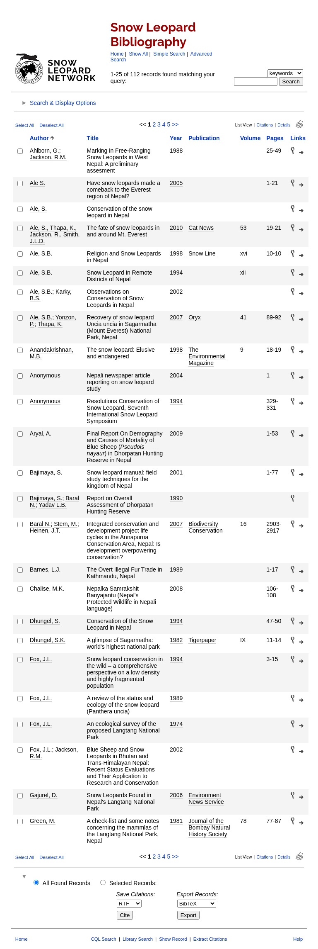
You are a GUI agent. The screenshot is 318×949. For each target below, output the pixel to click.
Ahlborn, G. (44, 150)
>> (175, 124)
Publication (203, 138)
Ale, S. (38, 208)
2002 (176, 291)
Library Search (138, 939)
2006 (176, 795)
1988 (176, 150)
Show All (138, 54)
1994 (176, 272)
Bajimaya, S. (46, 472)
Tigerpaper (202, 640)
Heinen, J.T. (45, 530)
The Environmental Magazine (207, 356)
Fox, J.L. (41, 659)
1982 (176, 640)
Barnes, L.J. (45, 569)
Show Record (173, 939)
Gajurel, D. (44, 795)
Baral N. (40, 524)
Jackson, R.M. (48, 157)
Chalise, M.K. (47, 588)
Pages (275, 138)
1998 (176, 253)
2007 (176, 317)
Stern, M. (65, 524)
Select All (24, 125)
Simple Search (169, 54)
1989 (176, 569)
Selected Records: (133, 883)
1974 (176, 723)
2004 (176, 375)
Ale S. (37, 183)
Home (117, 54)
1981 (176, 821)
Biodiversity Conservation (205, 527)
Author (39, 138)
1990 (176, 498)
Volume (250, 138)
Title (93, 138)
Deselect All (51, 125)
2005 (176, 183)
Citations (264, 125)
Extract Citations (210, 939)
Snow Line (201, 253)
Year (176, 138)
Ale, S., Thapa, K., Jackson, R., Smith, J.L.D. (55, 234)
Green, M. (42, 821)
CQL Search (103, 939)
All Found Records (66, 883)
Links (298, 138)
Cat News (201, 227)
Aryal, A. (40, 433)
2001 (176, 472)
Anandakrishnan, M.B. (51, 353)
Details (283, 125)
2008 (176, 588)
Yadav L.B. (52, 504)
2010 (176, 227)
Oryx (194, 317)
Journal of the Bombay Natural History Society (209, 827)
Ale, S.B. (41, 253)
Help (298, 939)
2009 (176, 433)
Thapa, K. (50, 324)
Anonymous (45, 375)
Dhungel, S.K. (47, 640)
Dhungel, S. (45, 621)
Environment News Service (206, 798)
